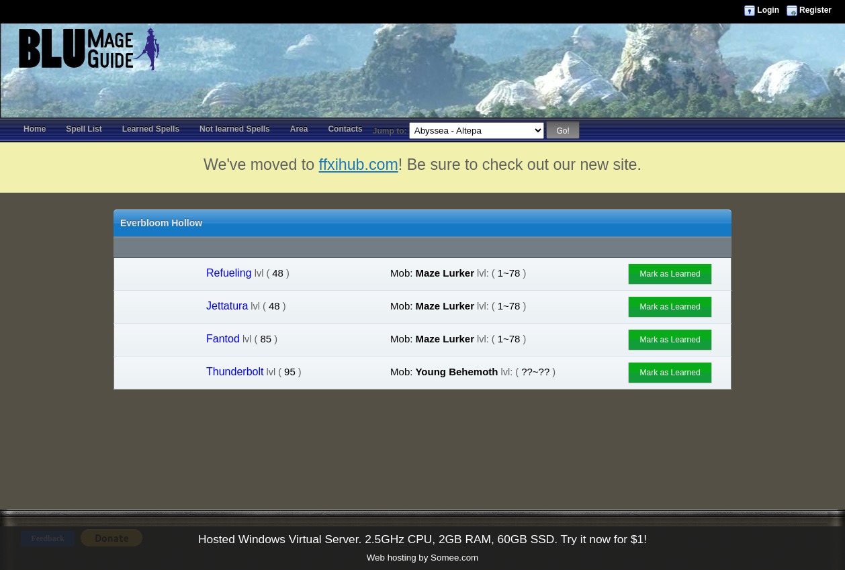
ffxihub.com (358, 164)
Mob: (401, 273)
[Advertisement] (422, 53)
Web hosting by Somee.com (422, 558)
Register (815, 10)
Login (768, 10)
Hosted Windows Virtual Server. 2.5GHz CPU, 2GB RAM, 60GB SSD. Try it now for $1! (422, 539)
